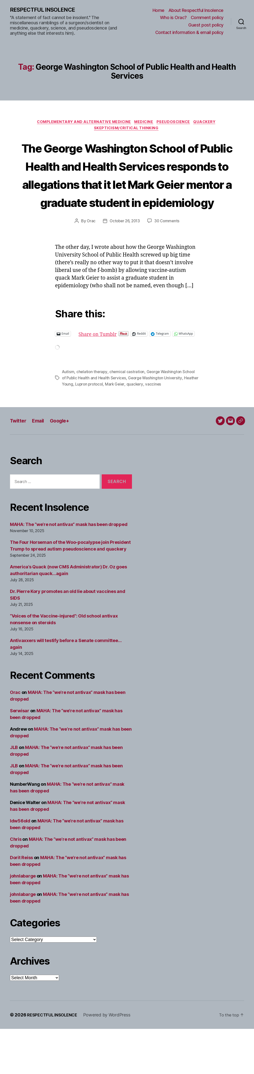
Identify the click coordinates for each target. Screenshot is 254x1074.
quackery (153, 429)
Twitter (19, 466)
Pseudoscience (176, 123)
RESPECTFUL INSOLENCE (45, 10)
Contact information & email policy (189, 32)
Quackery (209, 123)
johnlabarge (23, 921)
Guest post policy (205, 25)
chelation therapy (92, 417)
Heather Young (75, 429)
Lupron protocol (106, 429)
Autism (68, 417)
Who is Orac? (173, 17)
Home (158, 10)
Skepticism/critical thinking (127, 130)
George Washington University (157, 423)
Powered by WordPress (111, 1060)
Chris (16, 884)
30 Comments (168, 259)
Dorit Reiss (21, 902)
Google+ (63, 466)
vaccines (171, 429)
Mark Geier (132, 429)
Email (40, 466)
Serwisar (19, 755)
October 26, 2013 (124, 259)
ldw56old (20, 866)
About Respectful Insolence (195, 10)
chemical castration (128, 417)
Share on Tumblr (116, 372)
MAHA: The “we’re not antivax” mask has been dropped (68, 569)
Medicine (144, 123)
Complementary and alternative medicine (81, 123)
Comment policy (207, 17)
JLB (14, 792)
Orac (89, 259)
